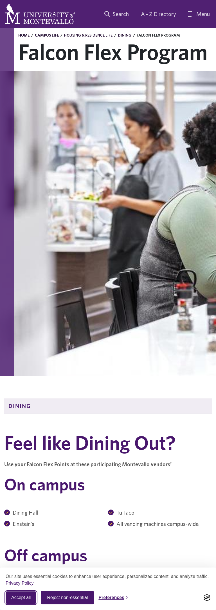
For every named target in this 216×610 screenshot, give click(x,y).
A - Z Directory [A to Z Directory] (158, 14)
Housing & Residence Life (88, 35)
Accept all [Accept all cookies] (21, 597)
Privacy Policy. (20, 583)
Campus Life (47, 35)
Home (24, 35)
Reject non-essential (67, 597)
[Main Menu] (199, 14)
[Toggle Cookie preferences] (113, 597)
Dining (124, 35)
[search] (115, 14)
